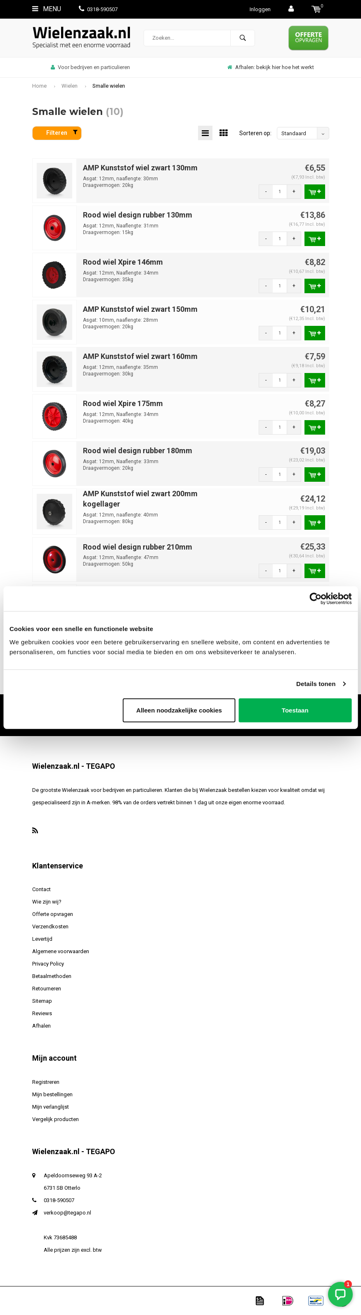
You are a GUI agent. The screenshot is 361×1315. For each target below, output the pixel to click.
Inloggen (260, 9)
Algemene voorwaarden (60, 951)
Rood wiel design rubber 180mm (137, 450)
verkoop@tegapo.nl (67, 1213)
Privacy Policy (48, 964)
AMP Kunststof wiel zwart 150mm (140, 309)
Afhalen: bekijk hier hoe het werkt (270, 67)
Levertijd (42, 939)
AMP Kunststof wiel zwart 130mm (140, 167)
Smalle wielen (108, 86)
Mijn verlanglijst (50, 1107)
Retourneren (46, 988)
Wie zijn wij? (46, 902)
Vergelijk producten (55, 1119)
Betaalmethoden (51, 976)
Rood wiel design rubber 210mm (137, 547)
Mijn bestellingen (52, 1094)
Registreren (45, 1082)
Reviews (42, 1013)
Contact (41, 889)
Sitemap (42, 1001)
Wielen (69, 86)
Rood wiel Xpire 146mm (123, 262)
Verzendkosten (50, 926)
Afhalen (41, 1026)
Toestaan (295, 709)
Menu (46, 9)
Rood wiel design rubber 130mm (137, 214)
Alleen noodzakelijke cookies (179, 709)
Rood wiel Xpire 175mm (123, 403)
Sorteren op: (255, 133)
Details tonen (315, 683)
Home (39, 86)
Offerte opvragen (52, 914)
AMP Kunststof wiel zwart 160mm (140, 356)
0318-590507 (98, 9)
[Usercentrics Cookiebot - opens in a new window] (315, 599)
